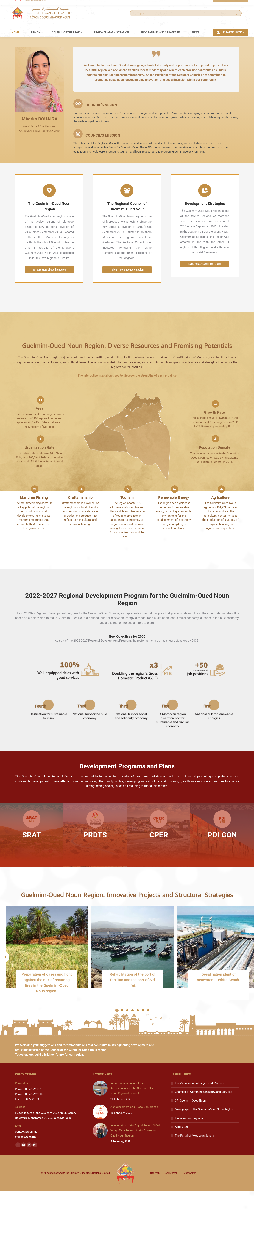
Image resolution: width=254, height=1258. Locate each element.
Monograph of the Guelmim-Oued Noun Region (204, 1198)
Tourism (127, 586)
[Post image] (100, 1177)
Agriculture (220, 586)
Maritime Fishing (34, 586)
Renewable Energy (173, 586)
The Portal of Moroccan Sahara (194, 1224)
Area (39, 497)
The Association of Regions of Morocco (200, 1172)
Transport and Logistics (189, 1207)
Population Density (214, 536)
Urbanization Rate (39, 536)
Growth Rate (214, 501)
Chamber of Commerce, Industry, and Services (203, 1181)
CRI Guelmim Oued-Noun (190, 1189)
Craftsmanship (80, 586)
